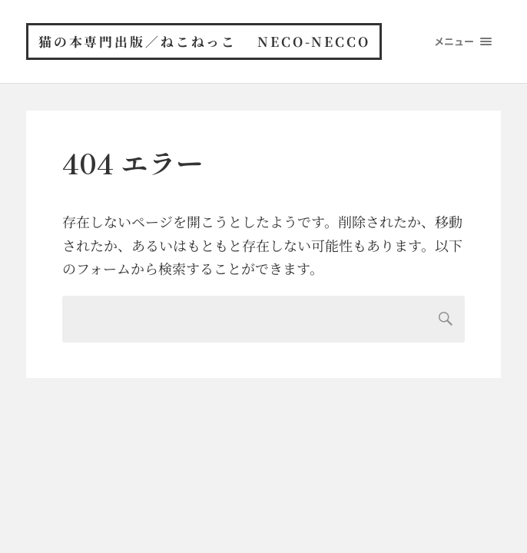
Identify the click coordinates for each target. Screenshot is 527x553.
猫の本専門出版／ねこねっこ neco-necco (205, 41)
